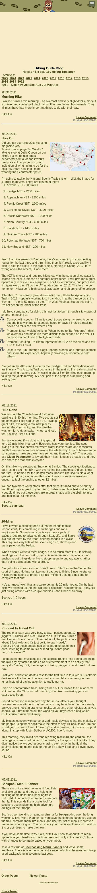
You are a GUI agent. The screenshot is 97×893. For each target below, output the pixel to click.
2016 (77, 78)
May (50, 84)
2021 (37, 78)
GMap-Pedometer (19, 456)
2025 (4, 78)
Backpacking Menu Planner (43, 847)
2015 (85, 78)
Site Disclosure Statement (49, 882)
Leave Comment (86, 117)
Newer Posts (38, 875)
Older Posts (9, 875)
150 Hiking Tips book (60, 71)
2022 (29, 78)
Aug (38, 84)
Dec (13, 84)
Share (5, 891)
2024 (12, 78)
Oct (26, 84)
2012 (21, 81)
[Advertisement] (48, 37)
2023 (21, 78)
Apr (55, 84)
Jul (44, 84)
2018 (61, 78)
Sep (32, 84)
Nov (20, 84)
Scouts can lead (12, 505)
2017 (69, 78)
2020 (45, 78)
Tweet (13, 891)
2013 (12, 81)
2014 (4, 81)
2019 (53, 78)
